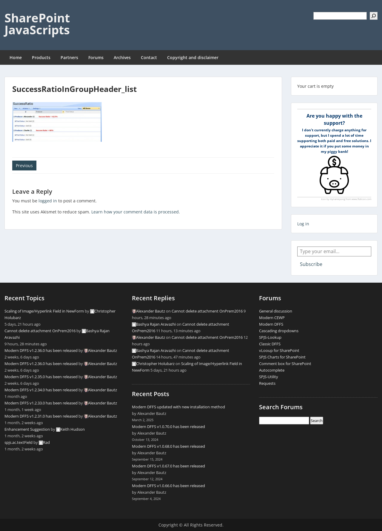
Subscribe (311, 264)
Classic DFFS (270, 344)
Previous (24, 165)
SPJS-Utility (268, 376)
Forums (96, 57)
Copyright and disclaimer (192, 57)
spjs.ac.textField (18, 442)
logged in (47, 201)
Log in (303, 224)
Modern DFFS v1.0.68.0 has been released (168, 446)
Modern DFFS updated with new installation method (178, 407)
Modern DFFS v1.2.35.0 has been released (41, 376)
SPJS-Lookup (270, 337)
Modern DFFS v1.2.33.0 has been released (41, 403)
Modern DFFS (271, 324)
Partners (69, 57)
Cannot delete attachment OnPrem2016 (40, 330)
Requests (267, 383)
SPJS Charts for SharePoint (282, 357)
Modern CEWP (272, 317)
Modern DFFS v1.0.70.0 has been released (168, 426)
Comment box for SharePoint (285, 363)
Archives (122, 57)
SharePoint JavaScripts (37, 24)
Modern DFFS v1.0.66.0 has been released (168, 485)
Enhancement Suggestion (27, 429)
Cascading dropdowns (278, 330)
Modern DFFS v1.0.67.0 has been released (168, 466)
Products (41, 57)
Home (16, 57)
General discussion (275, 311)
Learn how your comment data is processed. (135, 212)
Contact (149, 57)
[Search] (374, 16)
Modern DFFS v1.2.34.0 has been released (41, 390)
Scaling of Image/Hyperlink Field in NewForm (44, 311)
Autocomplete (271, 370)
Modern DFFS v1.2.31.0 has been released (41, 416)
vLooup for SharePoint (279, 350)
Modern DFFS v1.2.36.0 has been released (41, 350)
